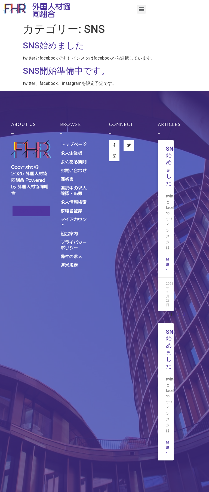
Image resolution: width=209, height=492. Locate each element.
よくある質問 (73, 162)
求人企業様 (71, 153)
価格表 (66, 179)
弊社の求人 (71, 256)
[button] (141, 9)
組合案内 (69, 233)
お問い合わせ (73, 170)
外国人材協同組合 (51, 10)
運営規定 (69, 265)
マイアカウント (73, 222)
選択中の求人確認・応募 (73, 191)
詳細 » (167, 264)
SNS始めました (53, 45)
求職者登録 (71, 211)
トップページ (73, 144)
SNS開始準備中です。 (66, 71)
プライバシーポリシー (73, 245)
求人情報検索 (73, 202)
